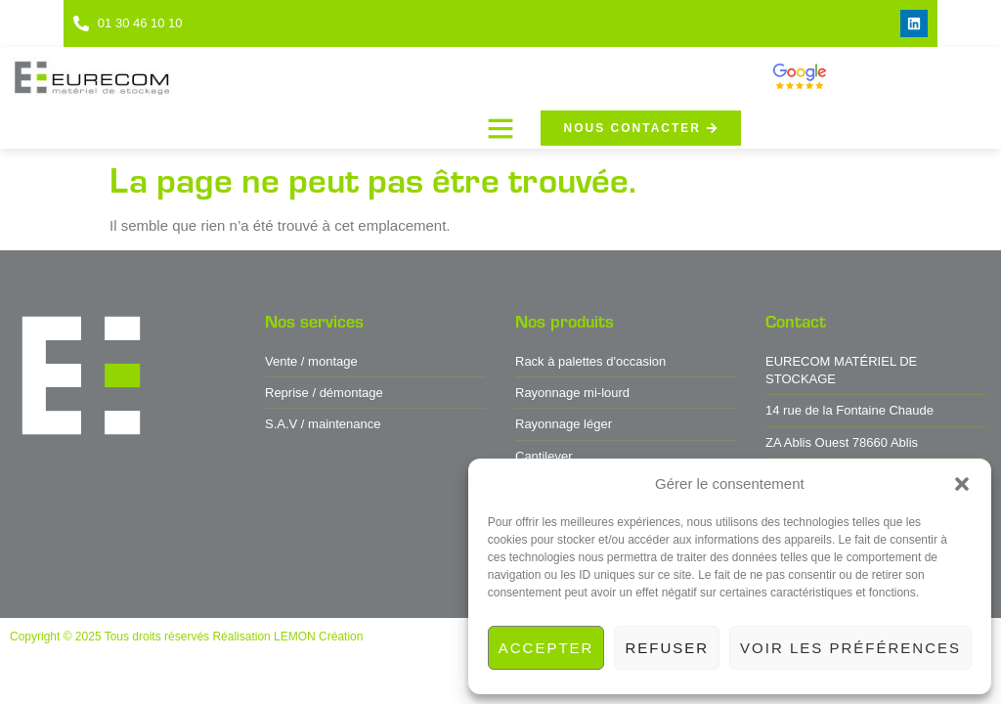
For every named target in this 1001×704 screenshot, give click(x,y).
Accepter (546, 647)
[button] (962, 484)
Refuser (667, 647)
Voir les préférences (850, 647)
